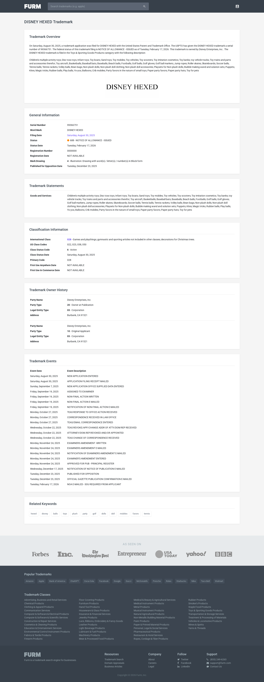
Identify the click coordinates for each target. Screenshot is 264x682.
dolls (104, 513)
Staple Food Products (199, 607)
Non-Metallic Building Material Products (154, 617)
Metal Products (142, 607)
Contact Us (214, 666)
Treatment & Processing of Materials (207, 617)
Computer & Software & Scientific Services (46, 617)
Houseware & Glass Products (94, 610)
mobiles (123, 513)
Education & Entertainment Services (42, 628)
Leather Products (88, 624)
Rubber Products (197, 600)
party (85, 513)
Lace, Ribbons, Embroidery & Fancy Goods (101, 621)
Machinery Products (89, 635)
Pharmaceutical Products (147, 631)
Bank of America (57, 581)
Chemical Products (34, 603)
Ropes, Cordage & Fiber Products (151, 638)
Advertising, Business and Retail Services (45, 600)
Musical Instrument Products (149, 610)
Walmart (219, 581)
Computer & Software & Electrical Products (46, 614)
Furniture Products (89, 603)
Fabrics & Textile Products (37, 635)
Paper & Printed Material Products (151, 624)
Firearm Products (33, 638)
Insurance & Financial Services (94, 614)
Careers (152, 663)
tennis (147, 513)
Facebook (104, 581)
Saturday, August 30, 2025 (81, 135)
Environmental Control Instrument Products (47, 631)
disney (45, 513)
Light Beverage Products (92, 628)
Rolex (168, 581)
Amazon (30, 581)
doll (113, 513)
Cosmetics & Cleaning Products (40, 624)
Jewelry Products (88, 617)
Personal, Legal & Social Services (151, 628)
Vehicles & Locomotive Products (205, 621)
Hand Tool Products (89, 607)
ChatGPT (74, 581)
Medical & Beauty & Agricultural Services (154, 600)
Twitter (182, 659)
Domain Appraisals (114, 663)
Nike (193, 581)
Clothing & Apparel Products (39, 607)
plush (74, 513)
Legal (151, 666)
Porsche (157, 581)
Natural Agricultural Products (149, 614)
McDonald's (142, 581)
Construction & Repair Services (40, 621)
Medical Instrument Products (149, 603)
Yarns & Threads (197, 628)
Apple (41, 581)
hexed (34, 513)
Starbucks (181, 581)
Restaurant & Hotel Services (148, 635)
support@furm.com (219, 663)
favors (136, 513)
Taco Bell (205, 581)
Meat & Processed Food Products (96, 638)
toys (65, 513)
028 (69, 239)
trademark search (43, 660)
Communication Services (37, 610)
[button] (237, 6)
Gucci (128, 581)
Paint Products (141, 621)
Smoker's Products (198, 603)
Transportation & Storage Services (206, 614)
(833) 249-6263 (216, 659)
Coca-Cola (89, 581)
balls (55, 513)
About (151, 659)
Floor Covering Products (91, 600)
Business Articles (113, 666)
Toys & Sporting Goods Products (205, 610)
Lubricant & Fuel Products (92, 631)
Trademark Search (114, 659)
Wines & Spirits (196, 624)
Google (117, 581)
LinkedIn (183, 666)
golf (94, 513)
